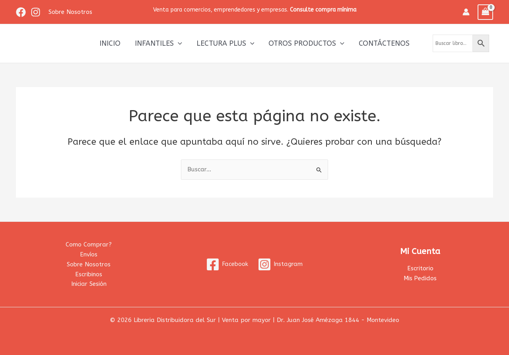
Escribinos (88, 274)
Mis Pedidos (420, 278)
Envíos (88, 254)
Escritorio (420, 268)
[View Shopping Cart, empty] (485, 12)
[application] (178, 43)
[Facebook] (21, 12)
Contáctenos (384, 43)
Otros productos (306, 43)
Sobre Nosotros (89, 264)
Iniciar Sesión (89, 283)
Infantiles (158, 43)
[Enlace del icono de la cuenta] (466, 12)
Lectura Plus (225, 43)
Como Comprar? (89, 244)
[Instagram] (36, 12)
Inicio (109, 43)
